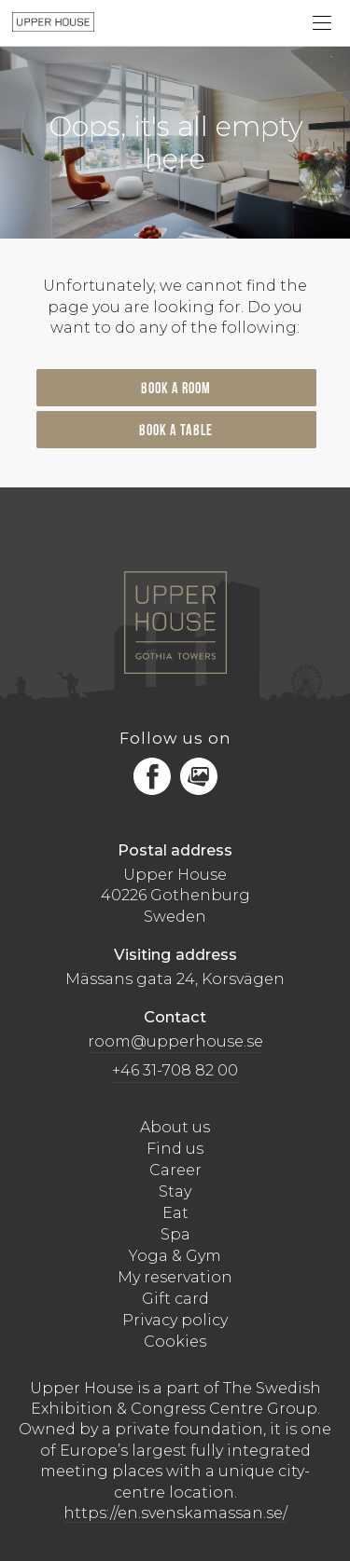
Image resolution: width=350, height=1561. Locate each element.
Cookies (175, 1341)
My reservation (175, 1277)
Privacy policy (175, 1320)
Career (175, 1170)
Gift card (175, 1299)
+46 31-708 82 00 (175, 1070)
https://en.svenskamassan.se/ (175, 1513)
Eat (175, 1213)
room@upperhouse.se (175, 1041)
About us (175, 1127)
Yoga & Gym (175, 1256)
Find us (175, 1148)
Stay (175, 1191)
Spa (175, 1234)
